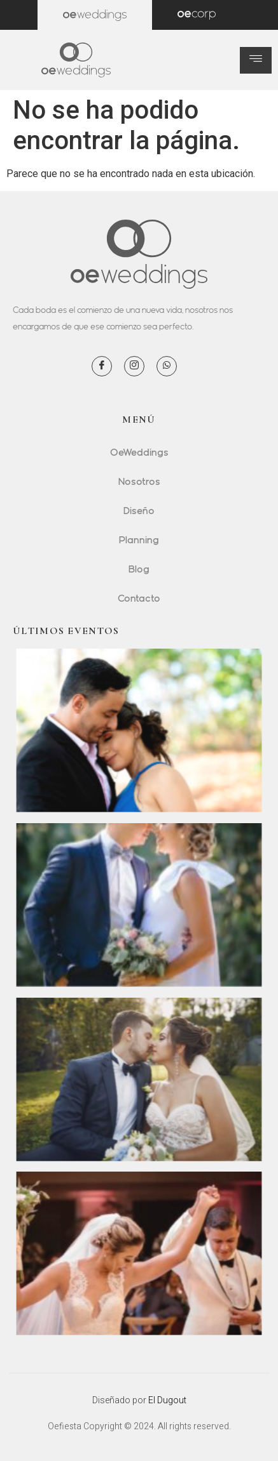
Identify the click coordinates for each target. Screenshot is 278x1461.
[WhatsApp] (166, 366)
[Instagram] (134, 366)
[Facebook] (102, 366)
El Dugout (167, 1400)
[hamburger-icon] (256, 60)
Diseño (139, 510)
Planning (139, 539)
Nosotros (139, 481)
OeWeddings (139, 452)
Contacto (139, 598)
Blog (139, 568)
